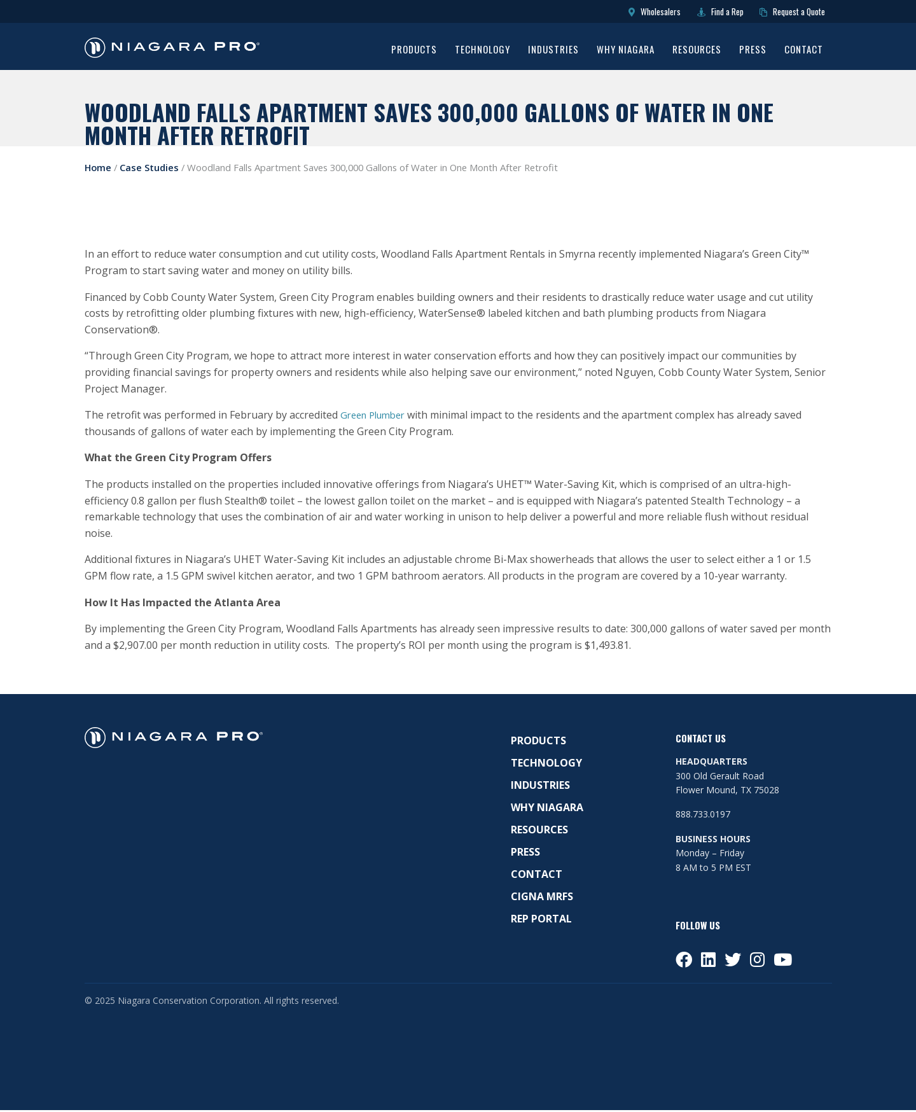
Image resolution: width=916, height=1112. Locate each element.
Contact (803, 53)
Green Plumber (376, 417)
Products (414, 53)
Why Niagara (626, 53)
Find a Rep (697, 13)
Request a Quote (784, 13)
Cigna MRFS (542, 899)
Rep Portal (541, 921)
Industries (553, 53)
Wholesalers (620, 13)
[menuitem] (414, 53)
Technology (482, 53)
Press (753, 53)
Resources (696, 53)
